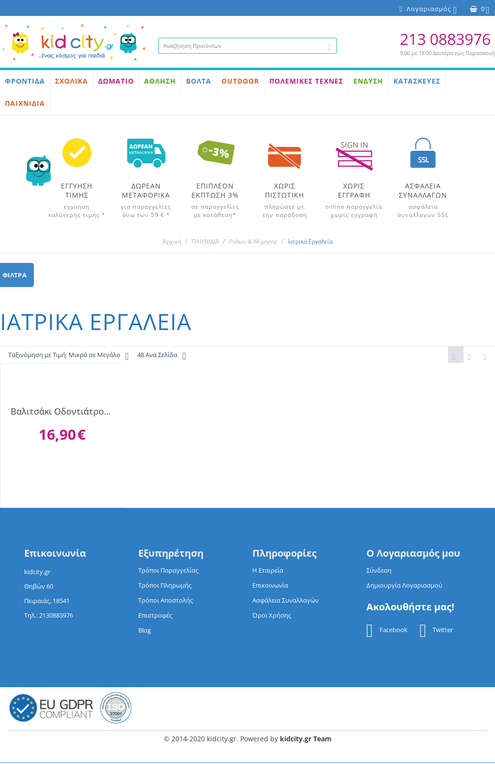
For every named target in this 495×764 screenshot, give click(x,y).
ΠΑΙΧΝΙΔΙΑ (25, 103)
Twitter (436, 631)
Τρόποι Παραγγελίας (168, 571)
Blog (144, 631)
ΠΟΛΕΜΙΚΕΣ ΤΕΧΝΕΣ (306, 81)
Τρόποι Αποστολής (165, 601)
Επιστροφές (155, 616)
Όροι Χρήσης (271, 616)
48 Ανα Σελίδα (161, 355)
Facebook (387, 631)
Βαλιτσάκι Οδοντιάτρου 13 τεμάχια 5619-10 (62, 412)
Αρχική (171, 241)
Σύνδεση (379, 571)
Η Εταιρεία (267, 571)
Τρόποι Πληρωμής (164, 586)
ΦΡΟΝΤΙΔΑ (25, 81)
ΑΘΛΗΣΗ (160, 81)
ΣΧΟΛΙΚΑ (71, 81)
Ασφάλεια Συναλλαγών (285, 601)
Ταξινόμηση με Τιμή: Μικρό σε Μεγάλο (68, 355)
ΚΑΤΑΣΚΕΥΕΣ (416, 81)
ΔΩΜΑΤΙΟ (116, 81)
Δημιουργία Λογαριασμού (404, 586)
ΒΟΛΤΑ (198, 81)
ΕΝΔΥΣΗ (368, 81)
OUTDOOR (240, 81)
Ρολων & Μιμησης (253, 241)
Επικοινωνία (270, 586)
